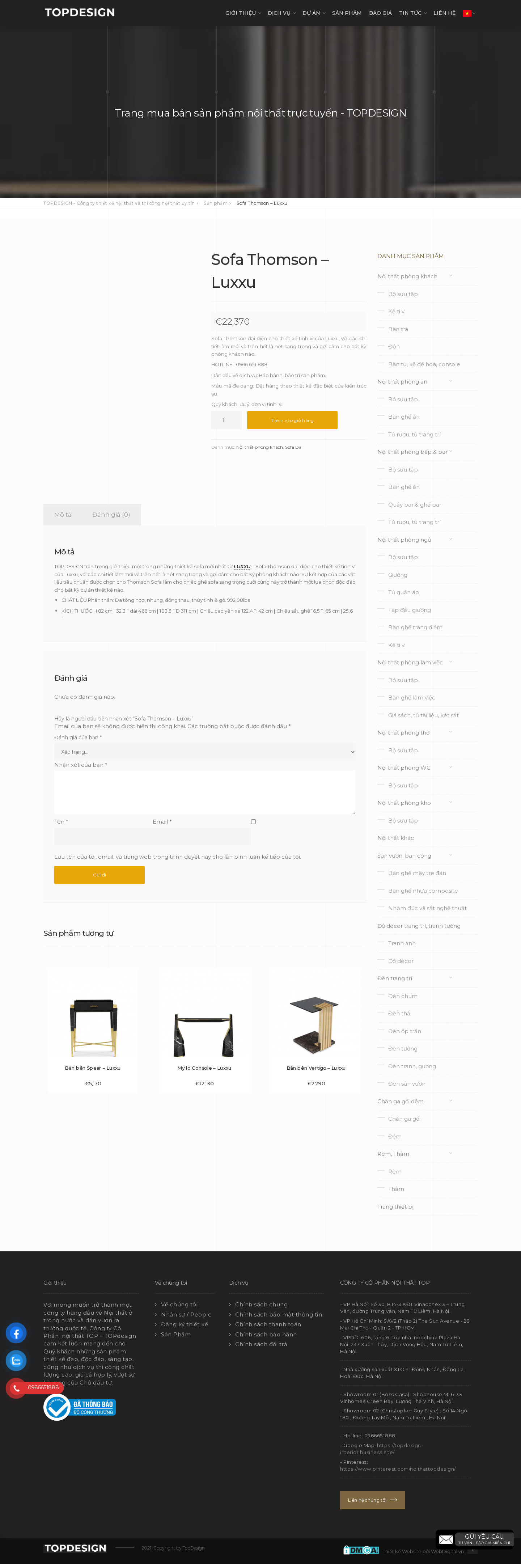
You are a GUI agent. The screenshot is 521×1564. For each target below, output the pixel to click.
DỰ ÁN (311, 13)
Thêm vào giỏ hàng (292, 420)
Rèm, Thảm (393, 1153)
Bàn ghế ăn (404, 416)
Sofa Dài (293, 447)
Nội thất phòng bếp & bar (412, 451)
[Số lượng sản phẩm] (226, 420)
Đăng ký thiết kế (184, 1324)
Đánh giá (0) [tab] (111, 514)
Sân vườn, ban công (404, 855)
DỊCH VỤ (279, 13)
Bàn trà (398, 329)
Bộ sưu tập (403, 294)
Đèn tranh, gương (412, 1066)
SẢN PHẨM (347, 13)
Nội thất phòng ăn (402, 381)
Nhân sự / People (186, 1314)
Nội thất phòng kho (404, 802)
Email (162, 821)
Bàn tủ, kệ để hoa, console (424, 364)
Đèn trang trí (394, 978)
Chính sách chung (261, 1304)
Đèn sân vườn (406, 1083)
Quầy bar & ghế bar (414, 504)
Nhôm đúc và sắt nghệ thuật (427, 908)
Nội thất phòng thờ (403, 732)
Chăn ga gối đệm (400, 1101)
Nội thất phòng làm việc (410, 662)
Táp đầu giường (409, 609)
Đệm (395, 1136)
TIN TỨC (410, 13)
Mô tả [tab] (63, 514)
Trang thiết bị (395, 1206)
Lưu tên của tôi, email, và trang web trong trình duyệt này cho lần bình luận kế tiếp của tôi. (177, 856)
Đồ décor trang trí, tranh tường (419, 925)
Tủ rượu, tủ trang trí (414, 434)
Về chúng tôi (179, 1304)
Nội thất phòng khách (259, 447)
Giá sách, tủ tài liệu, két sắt (423, 715)
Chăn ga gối (404, 1118)
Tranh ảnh (402, 943)
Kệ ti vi (397, 311)
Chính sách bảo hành (266, 1334)
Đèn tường (403, 1048)
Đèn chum (403, 996)
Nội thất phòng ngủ (404, 539)
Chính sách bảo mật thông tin (278, 1314)
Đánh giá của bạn (78, 737)
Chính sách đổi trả (261, 1344)
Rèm (395, 1171)
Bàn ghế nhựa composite (423, 890)
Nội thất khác (395, 837)
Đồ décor (401, 961)
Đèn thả (399, 1013)
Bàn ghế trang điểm (415, 627)
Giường (397, 574)
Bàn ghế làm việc (411, 697)
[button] (475, 1540)
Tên (61, 821)
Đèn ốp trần (404, 1031)
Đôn (394, 346)
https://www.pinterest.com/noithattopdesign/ (398, 1469)
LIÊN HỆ (444, 13)
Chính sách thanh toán (268, 1324)
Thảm (396, 1188)
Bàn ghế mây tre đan (417, 873)
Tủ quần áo (403, 592)
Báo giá (380, 13)
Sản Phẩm (176, 1334)
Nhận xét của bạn (80, 764)
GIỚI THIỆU (240, 13)
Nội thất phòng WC (404, 767)
